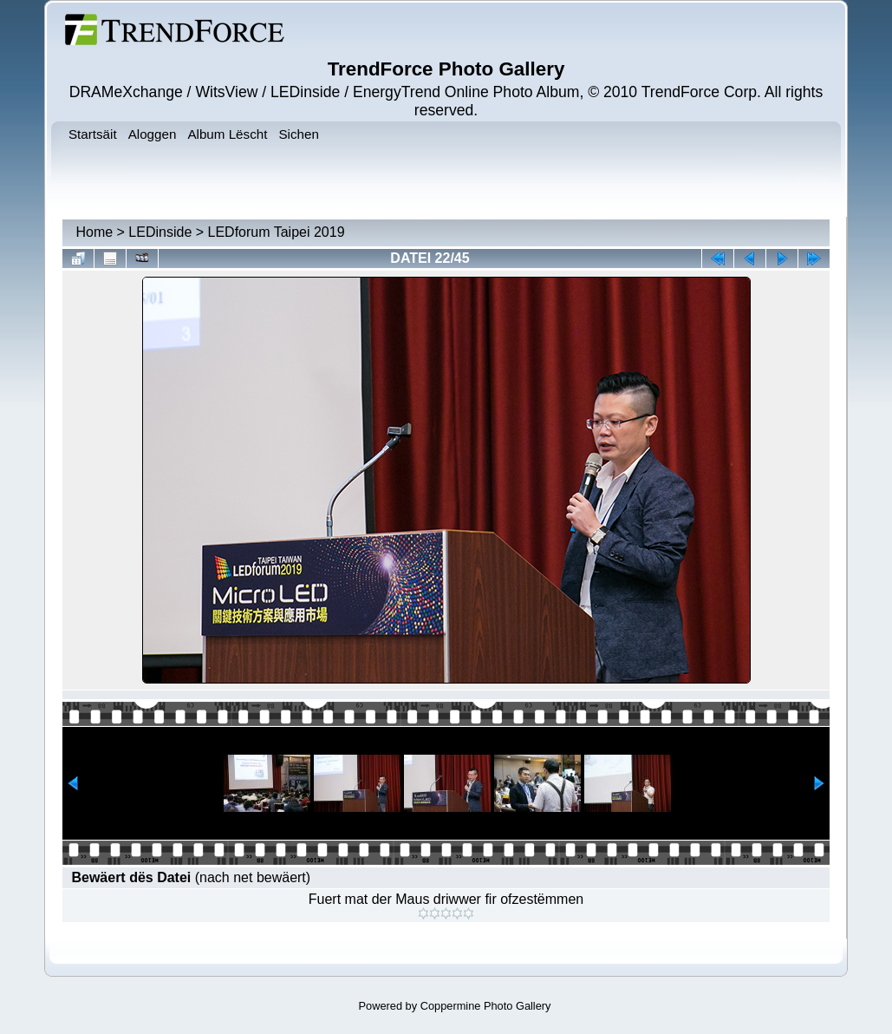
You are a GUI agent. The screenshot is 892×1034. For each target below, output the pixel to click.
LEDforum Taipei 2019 (276, 232)
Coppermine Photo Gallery (485, 1005)
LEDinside (160, 232)
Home (94, 232)
